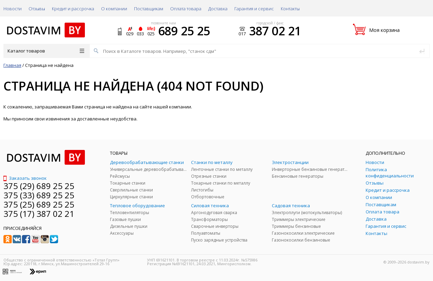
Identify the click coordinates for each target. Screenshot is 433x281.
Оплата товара (185, 8)
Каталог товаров (46, 51)
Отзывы (37, 8)
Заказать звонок (25, 178)
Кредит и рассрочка (73, 8)
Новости (12, 8)
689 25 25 (184, 31)
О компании (114, 8)
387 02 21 (275, 31)
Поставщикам (148, 8)
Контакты (290, 8)
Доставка (217, 8)
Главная (12, 65)
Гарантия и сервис (254, 8)
